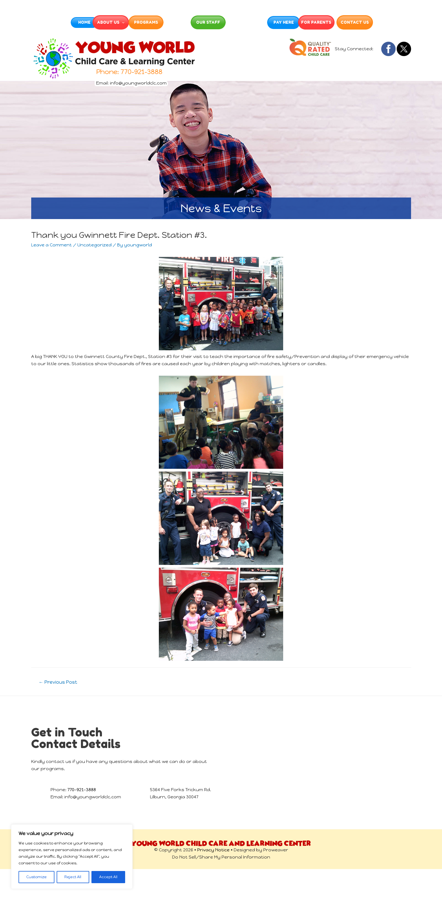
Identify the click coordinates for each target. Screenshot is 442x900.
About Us (98, 22)
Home (57, 22)
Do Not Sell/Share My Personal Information (221, 857)
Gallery (180, 22)
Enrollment (261, 22)
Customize (36, 877)
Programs (139, 22)
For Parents (344, 22)
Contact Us (384, 22)
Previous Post (58, 682)
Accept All (108, 877)
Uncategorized (94, 245)
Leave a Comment (51, 245)
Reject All (72, 877)
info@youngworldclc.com (138, 80)
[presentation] (109, 22)
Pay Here (303, 22)
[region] (72, 856)
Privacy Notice (213, 849)
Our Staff (221, 22)
